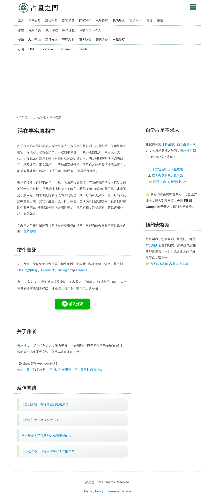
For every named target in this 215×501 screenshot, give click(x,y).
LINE (31, 49)
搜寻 (149, 20)
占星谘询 (34, 39)
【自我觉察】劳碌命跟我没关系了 (45, 404)
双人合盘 (51, 20)
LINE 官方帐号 (27, 270)
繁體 (160, 20)
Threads (81, 49)
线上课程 (52, 30)
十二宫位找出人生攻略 (167, 169)
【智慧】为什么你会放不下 (40, 420)
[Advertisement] (107, 83)
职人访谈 (85, 39)
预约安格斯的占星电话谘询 (169, 264)
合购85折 (34, 30)
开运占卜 (68, 39)
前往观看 (30, 231)
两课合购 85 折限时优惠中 (171, 182)
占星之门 (38, 8)
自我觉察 (119, 39)
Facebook (46, 49)
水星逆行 (102, 20)
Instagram (64, 49)
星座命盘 (34, 20)
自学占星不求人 (90, 30)
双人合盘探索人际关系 (167, 175)
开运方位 (102, 39)
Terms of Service (119, 491)
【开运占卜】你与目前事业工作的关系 (48, 451)
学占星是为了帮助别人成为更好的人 (46, 435)
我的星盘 (119, 20)
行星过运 (85, 20)
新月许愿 (51, 39)
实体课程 (68, 30)
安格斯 (185, 150)
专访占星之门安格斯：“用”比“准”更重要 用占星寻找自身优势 (59, 370)
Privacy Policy (93, 491)
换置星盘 (68, 20)
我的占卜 (135, 20)
